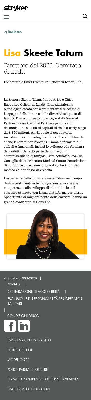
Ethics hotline (20, 350)
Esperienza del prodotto (29, 340)
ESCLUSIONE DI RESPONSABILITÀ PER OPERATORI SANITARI (45, 301)
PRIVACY (13, 284)
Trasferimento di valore (28, 389)
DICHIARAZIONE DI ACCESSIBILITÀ (33, 291)
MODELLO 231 (18, 359)
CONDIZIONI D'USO (23, 315)
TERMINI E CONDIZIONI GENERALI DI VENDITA (43, 379)
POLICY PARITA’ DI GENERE (27, 369)
